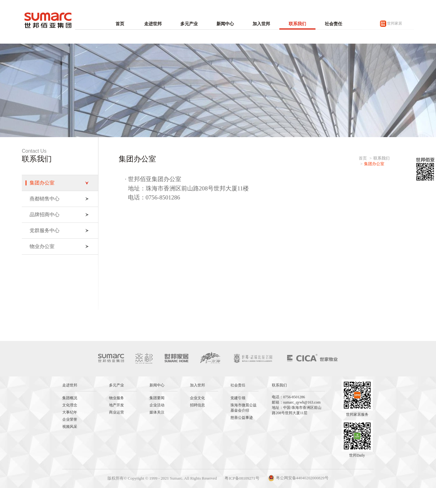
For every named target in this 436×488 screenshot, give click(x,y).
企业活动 (156, 405)
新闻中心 (225, 24)
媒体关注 (156, 412)
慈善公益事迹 (241, 417)
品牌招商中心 (59, 214)
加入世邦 (261, 24)
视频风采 (69, 426)
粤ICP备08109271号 (242, 478)
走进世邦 (153, 24)
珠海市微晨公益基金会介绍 (243, 408)
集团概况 (69, 398)
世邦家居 (391, 24)
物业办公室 (59, 246)
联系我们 (297, 24)
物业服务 (116, 398)
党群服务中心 (59, 230)
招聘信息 (197, 405)
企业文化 (197, 398)
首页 (120, 24)
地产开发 (116, 405)
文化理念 (69, 405)
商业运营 (116, 412)
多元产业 (189, 24)
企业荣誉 (69, 419)
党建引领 (237, 398)
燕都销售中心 (59, 198)
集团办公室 (59, 182)
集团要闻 (156, 398)
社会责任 (333, 24)
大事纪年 (69, 412)
